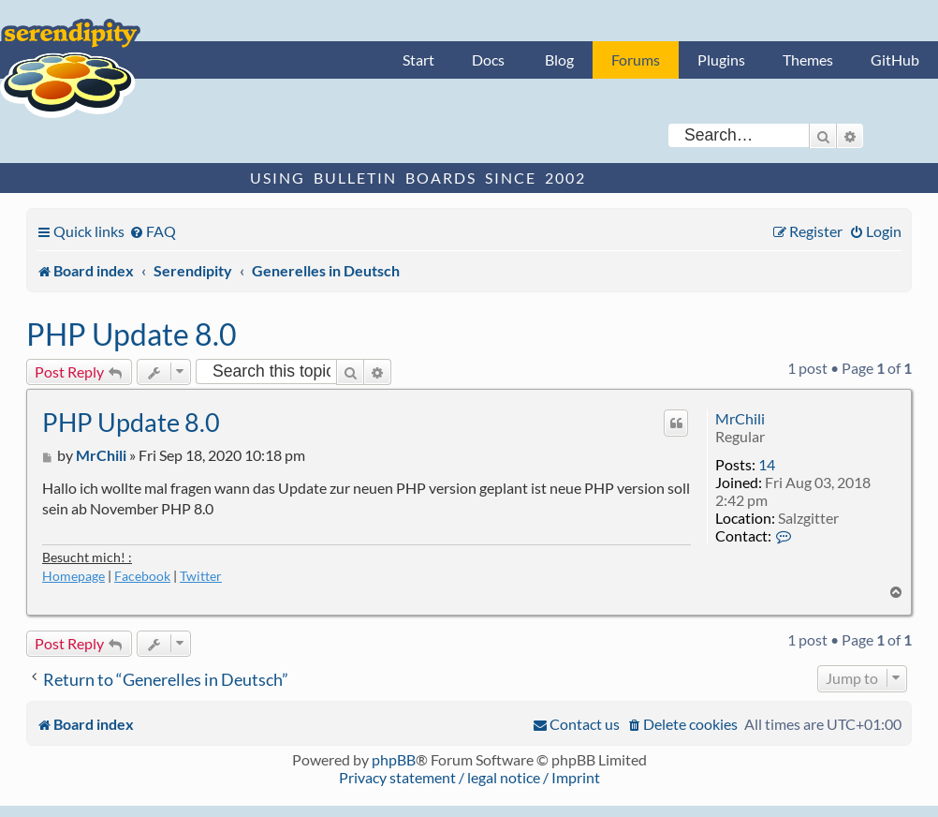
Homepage (73, 576)
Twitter (201, 576)
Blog (559, 59)
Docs (488, 59)
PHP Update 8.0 (131, 334)
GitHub (895, 59)
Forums (635, 59)
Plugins (721, 59)
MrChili (740, 418)
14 (766, 464)
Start (418, 59)
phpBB (394, 759)
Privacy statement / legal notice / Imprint (469, 777)
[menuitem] (152, 231)
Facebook (142, 576)
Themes (808, 59)
